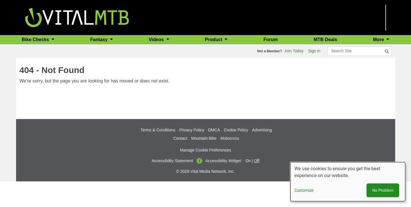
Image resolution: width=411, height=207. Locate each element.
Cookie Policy (236, 130)
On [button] (248, 160)
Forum (270, 39)
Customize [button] (303, 190)
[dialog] (347, 181)
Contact (180, 138)
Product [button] (214, 39)
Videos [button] (157, 39)
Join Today (294, 51)
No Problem (382, 190)
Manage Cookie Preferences (205, 150)
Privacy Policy (191, 130)
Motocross (230, 138)
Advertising (262, 130)
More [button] (379, 39)
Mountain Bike (204, 138)
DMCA (214, 130)
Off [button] (256, 160)
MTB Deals (325, 39)
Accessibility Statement (172, 160)
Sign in (314, 51)
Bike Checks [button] (36, 39)
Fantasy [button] (99, 39)
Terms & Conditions (157, 130)
